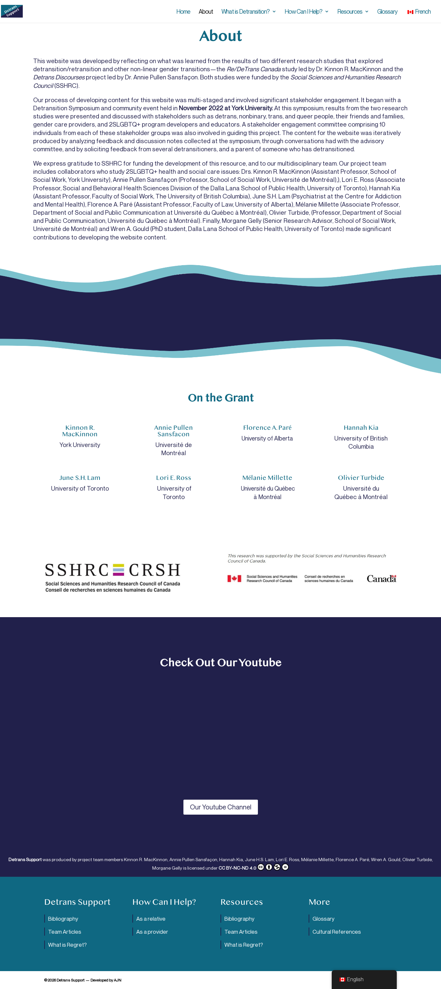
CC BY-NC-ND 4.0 (254, 868)
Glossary (387, 12)
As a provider (152, 931)
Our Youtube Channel (220, 807)
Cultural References (337, 931)
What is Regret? (67, 944)
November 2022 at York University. (226, 108)
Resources (349, 12)
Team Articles (64, 931)
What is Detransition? (245, 12)
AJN (117, 980)
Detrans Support (25, 859)
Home (183, 12)
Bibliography (63, 918)
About (206, 12)
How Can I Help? (303, 12)
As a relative (151, 918)
